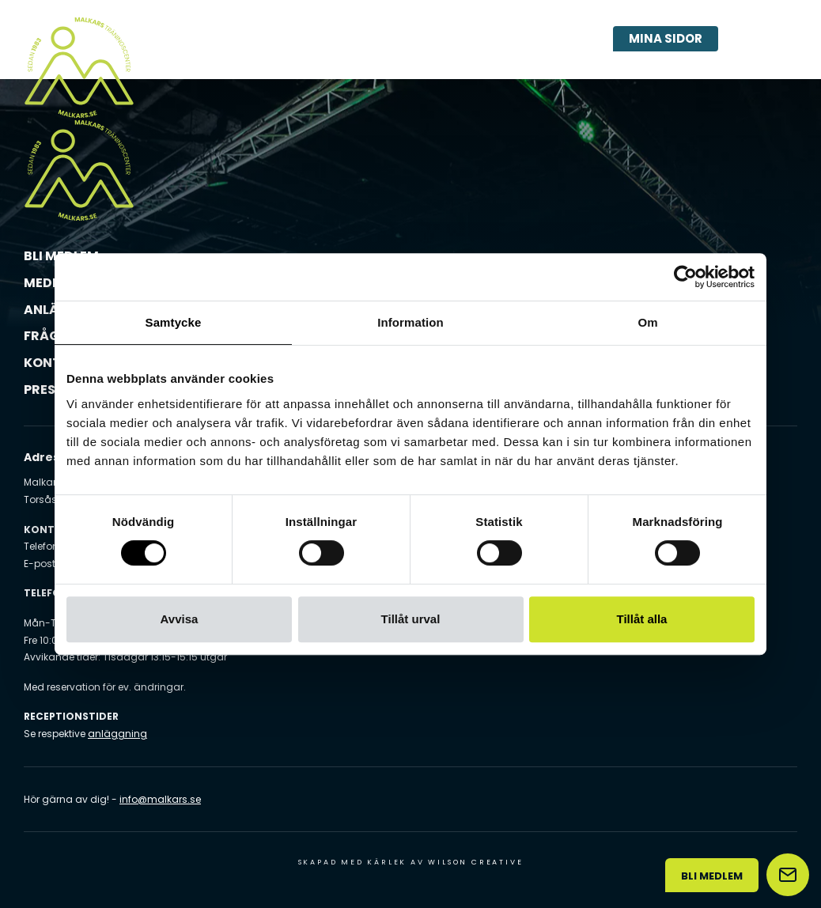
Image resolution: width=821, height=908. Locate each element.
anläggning (117, 733)
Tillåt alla (642, 619)
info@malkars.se (160, 799)
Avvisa (180, 619)
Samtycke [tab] (174, 322)
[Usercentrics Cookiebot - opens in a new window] (685, 277)
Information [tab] (410, 322)
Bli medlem (712, 875)
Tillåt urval (411, 619)
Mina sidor (665, 38)
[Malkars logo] (79, 67)
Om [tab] (647, 322)
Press (43, 389)
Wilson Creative (475, 862)
